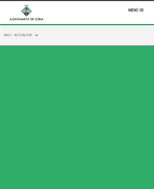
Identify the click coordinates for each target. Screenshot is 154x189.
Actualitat (23, 35)
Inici (7, 35)
